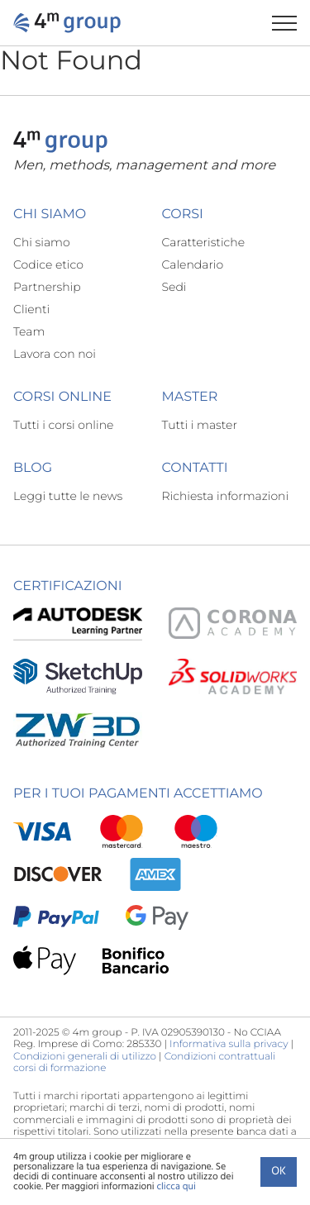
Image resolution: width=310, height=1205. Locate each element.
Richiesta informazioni (225, 495)
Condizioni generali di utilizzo (84, 1056)
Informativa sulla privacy (228, 1044)
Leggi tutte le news (67, 495)
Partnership (47, 286)
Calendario (193, 264)
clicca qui (175, 1187)
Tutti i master (199, 424)
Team (29, 331)
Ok (278, 1171)
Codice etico (48, 264)
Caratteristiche (204, 242)
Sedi (174, 286)
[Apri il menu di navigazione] (291, 22)
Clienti (31, 309)
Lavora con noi (54, 353)
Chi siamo (41, 242)
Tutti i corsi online (63, 424)
